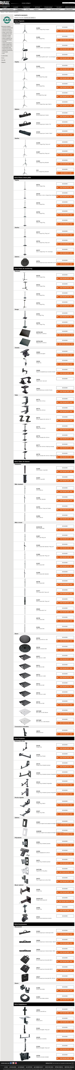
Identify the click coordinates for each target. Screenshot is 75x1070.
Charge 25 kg (39, 908)
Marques (19, 9)
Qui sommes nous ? (55, 9)
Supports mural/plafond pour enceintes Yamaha (45, 371)
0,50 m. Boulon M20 (40, 527)
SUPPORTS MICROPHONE (6, 27)
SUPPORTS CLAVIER (6, 36)
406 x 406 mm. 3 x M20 (41, 657)
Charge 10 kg (39, 890)
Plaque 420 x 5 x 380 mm (41, 332)
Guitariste (26, 7)
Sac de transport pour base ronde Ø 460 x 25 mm (46, 262)
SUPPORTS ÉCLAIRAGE (6, 30)
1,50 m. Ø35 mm (39, 516)
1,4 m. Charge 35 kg (40, 212)
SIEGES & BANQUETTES (6, 38)
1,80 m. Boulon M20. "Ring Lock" (42, 555)
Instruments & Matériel (7, 9)
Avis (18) (3, 60)
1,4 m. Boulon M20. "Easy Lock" (42, 591)
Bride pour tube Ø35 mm (41, 1010)
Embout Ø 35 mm (39, 731)
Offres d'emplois (69, 9)
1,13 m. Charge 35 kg (40, 285)
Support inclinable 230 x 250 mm (42, 436)
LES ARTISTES (29, 1067)
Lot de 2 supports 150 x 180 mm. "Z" (43, 418)
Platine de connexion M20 (41, 648)
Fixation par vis (39, 1019)
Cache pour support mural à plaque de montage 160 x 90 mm (48, 822)
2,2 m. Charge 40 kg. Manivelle (42, 161)
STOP (3, 53)
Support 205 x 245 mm (40, 427)
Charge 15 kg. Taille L (40, 812)
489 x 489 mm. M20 (40, 684)
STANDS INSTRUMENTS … (6, 42)
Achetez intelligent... (26, 3)
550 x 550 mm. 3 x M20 (41, 693)
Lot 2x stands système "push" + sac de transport (46, 56)
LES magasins (12, 1067)
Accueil (5, 7)
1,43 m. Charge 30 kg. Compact (42, 28)
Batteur (37, 7)
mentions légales (69, 1067)
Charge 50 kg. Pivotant (40, 755)
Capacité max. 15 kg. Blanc (41, 870)
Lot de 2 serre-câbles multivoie (42, 997)
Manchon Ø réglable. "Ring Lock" (43, 1029)
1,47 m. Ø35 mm (39, 489)
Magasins (36, 9)
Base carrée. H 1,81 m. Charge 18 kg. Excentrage (46, 194)
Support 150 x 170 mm (40, 400)
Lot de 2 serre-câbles (40, 988)
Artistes (44, 9)
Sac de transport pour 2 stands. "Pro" (43, 123)
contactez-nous (49, 1067)
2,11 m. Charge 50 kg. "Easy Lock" (43, 143)
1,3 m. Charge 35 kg (40, 303)
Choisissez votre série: (19, 17)
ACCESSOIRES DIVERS (6, 39)
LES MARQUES (21, 1067)
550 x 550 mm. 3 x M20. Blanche (42, 721)
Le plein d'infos (5, 55)
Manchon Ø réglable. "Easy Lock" (43, 1047)
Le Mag (28, 9)
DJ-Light (59, 7)
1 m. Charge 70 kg (40, 314)
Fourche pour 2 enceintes (41, 1038)
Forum (3, 58)
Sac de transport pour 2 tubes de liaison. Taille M (46, 941)
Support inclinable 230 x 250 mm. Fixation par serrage (47, 455)
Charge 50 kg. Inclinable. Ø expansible (44, 782)
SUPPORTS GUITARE (6, 35)
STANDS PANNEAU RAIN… (6, 45)
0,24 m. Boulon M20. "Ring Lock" (42, 600)
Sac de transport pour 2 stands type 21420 (44, 932)
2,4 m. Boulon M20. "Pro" (41, 609)
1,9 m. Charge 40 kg (40, 38)
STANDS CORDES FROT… (6, 44)
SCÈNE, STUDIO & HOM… (6, 32)
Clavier (15, 7)
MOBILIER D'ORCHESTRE (6, 50)
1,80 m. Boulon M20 (40, 582)
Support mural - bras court (41, 380)
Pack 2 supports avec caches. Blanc (43, 879)
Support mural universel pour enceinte (44, 917)
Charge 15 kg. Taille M (40, 802)
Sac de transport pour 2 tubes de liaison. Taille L (45, 950)
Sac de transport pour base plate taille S (44, 959)
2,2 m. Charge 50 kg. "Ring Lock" (43, 152)
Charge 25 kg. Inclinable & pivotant (43, 764)
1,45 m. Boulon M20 (40, 564)
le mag (6, 1067)
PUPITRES (4, 41)
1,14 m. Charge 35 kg (40, 276)
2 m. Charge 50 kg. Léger (41, 94)
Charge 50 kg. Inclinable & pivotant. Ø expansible (46, 791)
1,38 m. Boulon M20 (40, 628)
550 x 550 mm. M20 (40, 702)
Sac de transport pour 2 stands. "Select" (44, 132)
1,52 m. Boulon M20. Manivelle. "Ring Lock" (45, 546)
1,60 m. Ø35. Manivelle (40, 498)
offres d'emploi (59, 1067)
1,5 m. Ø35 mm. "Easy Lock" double (43, 507)
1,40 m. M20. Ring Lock (41, 536)
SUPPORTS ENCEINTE (6, 29)
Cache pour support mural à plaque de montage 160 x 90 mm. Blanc (50, 832)
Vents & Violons (70, 7)
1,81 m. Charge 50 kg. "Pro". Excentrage (44, 251)
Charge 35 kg (39, 746)
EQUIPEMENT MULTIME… (6, 33)
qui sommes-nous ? (38, 1067)
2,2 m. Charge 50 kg (40, 67)
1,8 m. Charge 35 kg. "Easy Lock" (43, 241)
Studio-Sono (48, 7)
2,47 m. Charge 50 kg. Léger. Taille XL (44, 103)
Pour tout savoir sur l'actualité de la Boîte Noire (61, 1063)
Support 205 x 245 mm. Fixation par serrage (45, 445)
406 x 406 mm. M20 (40, 666)
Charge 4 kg (38, 362)
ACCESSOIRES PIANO (6, 47)
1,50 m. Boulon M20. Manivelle (42, 573)
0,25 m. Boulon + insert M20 (42, 469)
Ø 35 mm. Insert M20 (40, 478)
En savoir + (65, 27)
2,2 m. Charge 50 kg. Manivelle (42, 171)
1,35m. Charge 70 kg (40, 323)
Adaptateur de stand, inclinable (42, 1056)
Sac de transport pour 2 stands (42, 114)
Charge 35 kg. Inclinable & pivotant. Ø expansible (46, 773)
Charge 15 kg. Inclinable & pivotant (43, 861)
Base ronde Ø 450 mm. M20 (42, 639)
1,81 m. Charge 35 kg (40, 221)
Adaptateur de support (40, 353)
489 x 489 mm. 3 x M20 (41, 675)
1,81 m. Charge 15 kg (40, 185)
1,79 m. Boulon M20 (40, 618)
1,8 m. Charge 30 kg (40, 203)
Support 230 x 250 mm (40, 409)
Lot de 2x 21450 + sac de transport (43, 47)
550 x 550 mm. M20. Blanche (42, 711)
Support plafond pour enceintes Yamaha (44, 389)
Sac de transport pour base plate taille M (44, 968)
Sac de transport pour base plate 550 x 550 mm (45, 977)
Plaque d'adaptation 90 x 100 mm (43, 852)
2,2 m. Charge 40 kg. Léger (41, 76)
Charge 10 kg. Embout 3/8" (41, 899)
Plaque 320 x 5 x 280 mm (41, 342)
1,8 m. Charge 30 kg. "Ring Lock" (43, 232)
